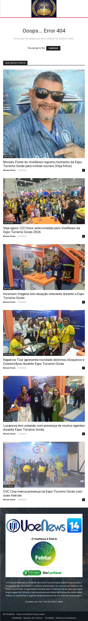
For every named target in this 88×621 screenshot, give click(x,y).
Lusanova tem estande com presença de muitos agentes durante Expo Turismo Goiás (44, 427)
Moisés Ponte (9, 170)
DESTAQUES (8, 157)
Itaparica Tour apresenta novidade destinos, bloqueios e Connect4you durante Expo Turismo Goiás (43, 362)
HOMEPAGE (53, 48)
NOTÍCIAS (8, 289)
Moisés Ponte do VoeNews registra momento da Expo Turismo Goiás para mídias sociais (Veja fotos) (42, 164)
